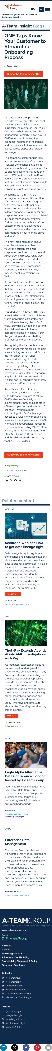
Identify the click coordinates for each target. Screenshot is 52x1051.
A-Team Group (13, 978)
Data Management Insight (18, 605)
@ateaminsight (13, 1011)
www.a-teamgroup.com (14, 930)
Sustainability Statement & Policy (19, 961)
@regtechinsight (14, 1015)
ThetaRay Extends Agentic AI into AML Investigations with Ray (26, 654)
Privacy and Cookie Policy (15, 957)
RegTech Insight (13, 466)
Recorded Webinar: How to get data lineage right (24, 545)
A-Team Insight (13, 982)
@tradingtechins (14, 1019)
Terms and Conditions (13, 965)
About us (7, 945)
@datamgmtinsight (15, 1023)
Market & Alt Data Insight (17, 814)
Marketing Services (12, 953)
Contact (6, 949)
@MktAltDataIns (14, 1027)
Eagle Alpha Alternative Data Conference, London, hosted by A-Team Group (25, 776)
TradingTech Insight (15, 817)
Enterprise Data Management (17, 842)
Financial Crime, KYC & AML (15, 471)
